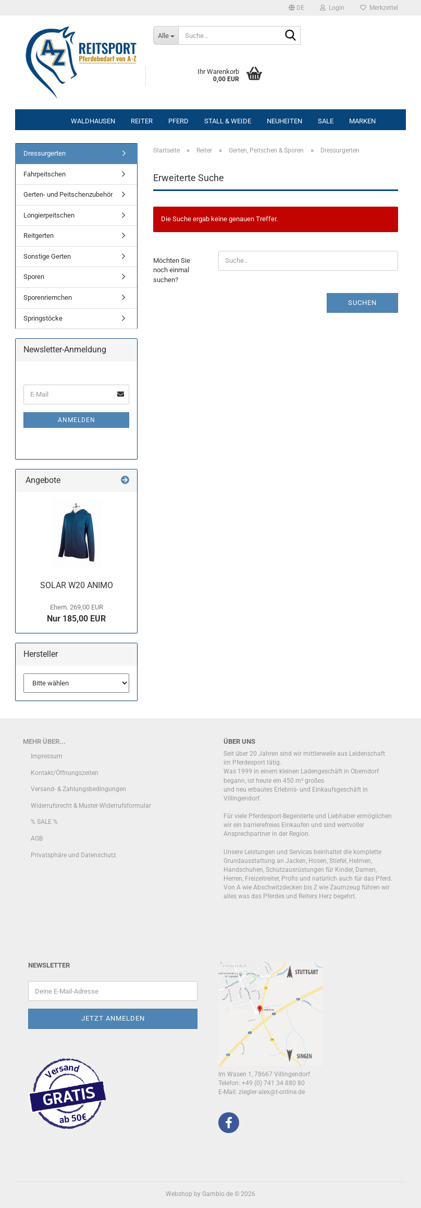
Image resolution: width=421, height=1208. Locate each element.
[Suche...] (165, 35)
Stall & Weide (227, 121)
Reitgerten (38, 235)
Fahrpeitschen (44, 174)
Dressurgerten (44, 153)
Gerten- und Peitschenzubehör (68, 194)
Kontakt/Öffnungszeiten (64, 773)
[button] (296, 8)
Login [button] (332, 7)
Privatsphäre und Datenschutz (73, 855)
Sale (325, 121)
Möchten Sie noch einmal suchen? (171, 270)
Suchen (362, 303)
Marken (362, 121)
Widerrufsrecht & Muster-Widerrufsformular (91, 805)
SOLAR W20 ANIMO (76, 585)
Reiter (142, 121)
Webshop (179, 1194)
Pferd (178, 121)
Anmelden (76, 420)
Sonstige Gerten (47, 256)
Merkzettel (379, 7)
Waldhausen (93, 121)
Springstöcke (43, 318)
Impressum (47, 756)
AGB (37, 838)
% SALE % (44, 821)
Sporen (33, 277)
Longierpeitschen (49, 215)
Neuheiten (284, 121)
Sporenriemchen (47, 297)
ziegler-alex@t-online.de (272, 1092)
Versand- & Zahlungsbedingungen (78, 789)
